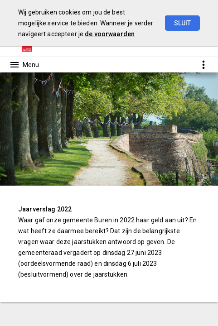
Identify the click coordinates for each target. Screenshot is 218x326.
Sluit (182, 23)
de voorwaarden (110, 34)
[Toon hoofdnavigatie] (24, 64)
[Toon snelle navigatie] (203, 64)
